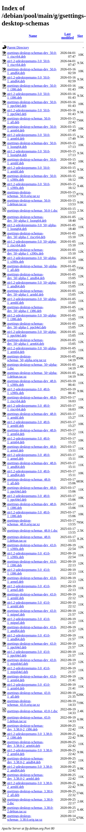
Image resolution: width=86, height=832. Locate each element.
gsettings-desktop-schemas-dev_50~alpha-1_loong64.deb (26, 218)
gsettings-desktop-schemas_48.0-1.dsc (32, 530)
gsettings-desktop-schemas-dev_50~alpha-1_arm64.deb (25, 341)
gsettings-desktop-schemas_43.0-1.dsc (32, 711)
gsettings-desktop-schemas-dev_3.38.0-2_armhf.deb (25, 776)
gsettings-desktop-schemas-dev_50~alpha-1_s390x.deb (25, 251)
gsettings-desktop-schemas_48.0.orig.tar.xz (23, 522)
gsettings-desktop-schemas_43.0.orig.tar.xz (23, 702)
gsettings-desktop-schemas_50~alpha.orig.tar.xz (26, 358)
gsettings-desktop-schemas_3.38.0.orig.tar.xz (24, 817)
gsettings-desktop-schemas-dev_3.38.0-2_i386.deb (25, 727)
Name (33, 36)
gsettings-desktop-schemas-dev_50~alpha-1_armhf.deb (25, 292)
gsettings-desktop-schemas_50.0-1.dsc (32, 210)
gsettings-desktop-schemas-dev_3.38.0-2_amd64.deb (25, 760)
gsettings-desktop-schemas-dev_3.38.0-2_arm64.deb (25, 743)
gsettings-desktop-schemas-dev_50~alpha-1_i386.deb (25, 309)
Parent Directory (18, 47)
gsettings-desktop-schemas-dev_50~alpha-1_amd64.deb (26, 276)
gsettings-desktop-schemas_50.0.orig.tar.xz (23, 194)
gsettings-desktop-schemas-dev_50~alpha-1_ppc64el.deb (26, 325)
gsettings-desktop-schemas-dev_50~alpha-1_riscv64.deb (26, 235)
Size (80, 36)
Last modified (67, 35)
